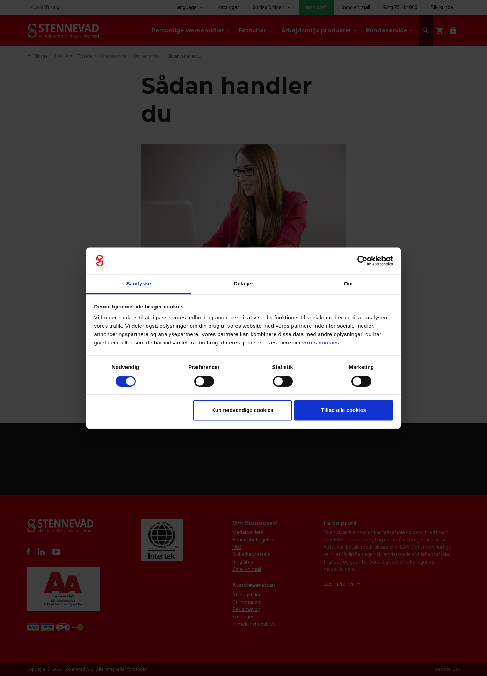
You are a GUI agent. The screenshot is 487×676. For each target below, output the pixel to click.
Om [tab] (348, 284)
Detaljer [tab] (243, 284)
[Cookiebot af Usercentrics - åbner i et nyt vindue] (362, 260)
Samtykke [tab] (138, 284)
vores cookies (321, 343)
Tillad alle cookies (343, 410)
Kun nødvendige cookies (242, 410)
